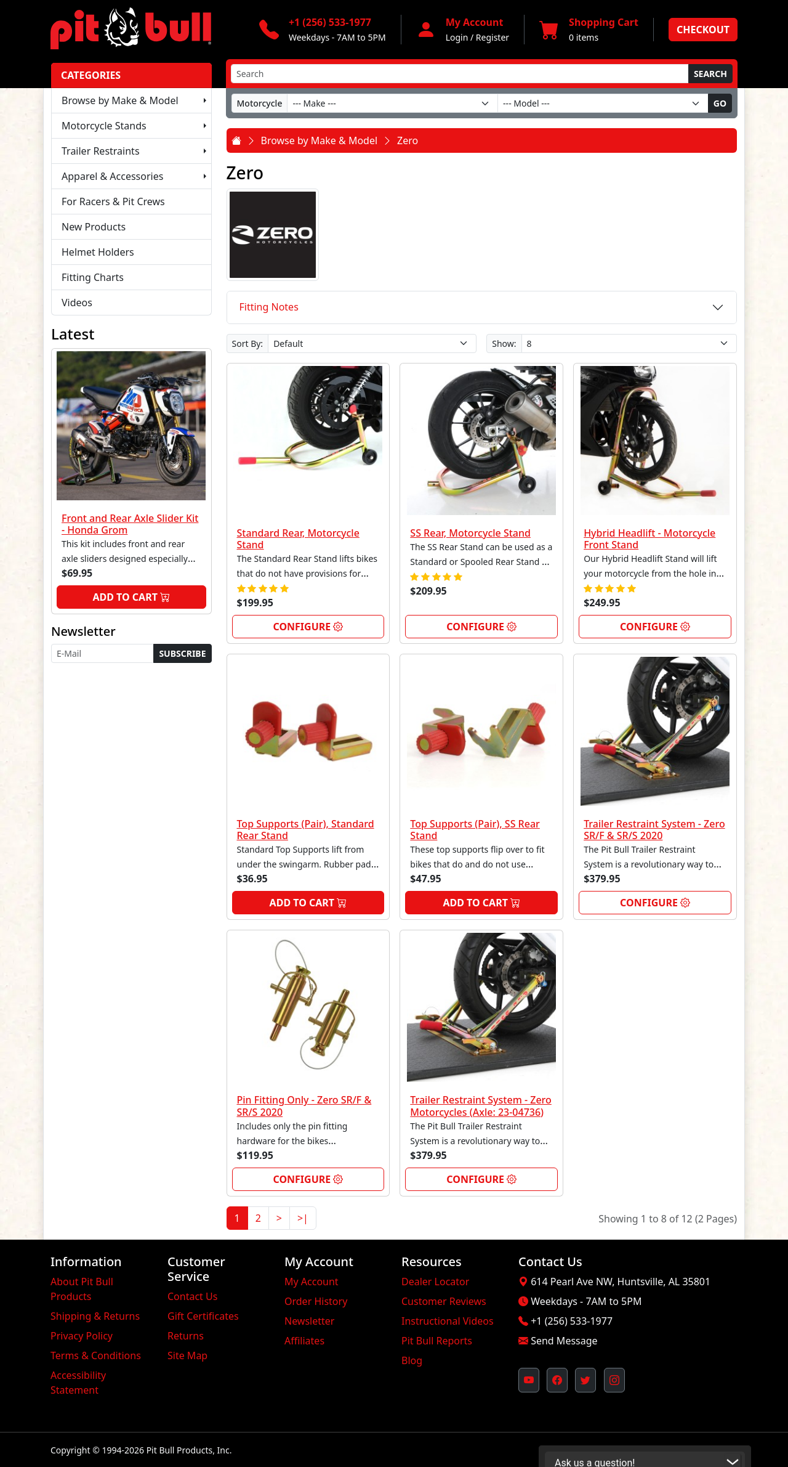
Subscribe (182, 653)
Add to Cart (131, 597)
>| (302, 1218)
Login (457, 37)
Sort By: (247, 343)
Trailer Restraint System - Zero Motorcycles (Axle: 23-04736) (481, 1105)
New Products (94, 227)
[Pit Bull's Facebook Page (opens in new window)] (557, 1380)
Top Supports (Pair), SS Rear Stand (475, 829)
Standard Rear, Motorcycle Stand (298, 538)
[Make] (392, 103)
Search (710, 73)
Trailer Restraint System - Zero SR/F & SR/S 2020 (654, 829)
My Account (311, 1281)
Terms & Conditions (95, 1355)
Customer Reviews (443, 1301)
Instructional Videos (447, 1321)
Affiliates (304, 1340)
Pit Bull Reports (436, 1340)
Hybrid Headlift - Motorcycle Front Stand (649, 538)
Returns (185, 1336)
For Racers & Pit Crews (113, 201)
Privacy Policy (81, 1336)
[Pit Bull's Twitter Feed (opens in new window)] (585, 1380)
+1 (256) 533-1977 (572, 1321)
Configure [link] (308, 626)
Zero (407, 140)
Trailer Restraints (101, 151)
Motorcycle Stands (104, 125)
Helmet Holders (98, 252)
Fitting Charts (93, 277)
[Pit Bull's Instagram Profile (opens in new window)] (614, 1380)
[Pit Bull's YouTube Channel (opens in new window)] (528, 1380)
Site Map (187, 1355)
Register (492, 37)
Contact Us (192, 1296)
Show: (504, 343)
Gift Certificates (203, 1316)
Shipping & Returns (95, 1316)
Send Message (564, 1340)
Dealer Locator (435, 1281)
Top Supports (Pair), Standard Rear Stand (305, 829)
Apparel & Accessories (112, 176)
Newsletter (309, 1321)
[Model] (603, 103)
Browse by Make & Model (120, 100)
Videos (77, 302)
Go (720, 103)
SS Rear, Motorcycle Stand (470, 533)
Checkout (703, 29)
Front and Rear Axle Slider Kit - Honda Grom (130, 524)
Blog (411, 1360)
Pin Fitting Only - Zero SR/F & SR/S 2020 (304, 1105)
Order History (315, 1301)
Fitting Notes (269, 307)
